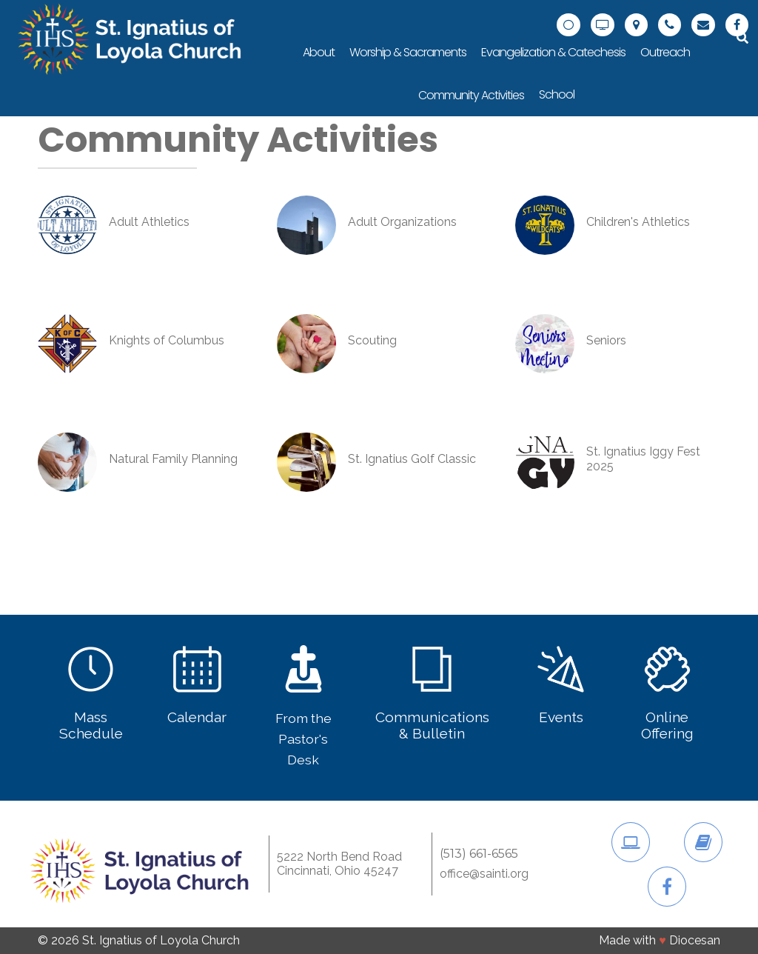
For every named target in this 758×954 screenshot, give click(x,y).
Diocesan (694, 940)
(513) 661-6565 (479, 854)
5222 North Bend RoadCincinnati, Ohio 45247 (339, 863)
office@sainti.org (484, 874)
